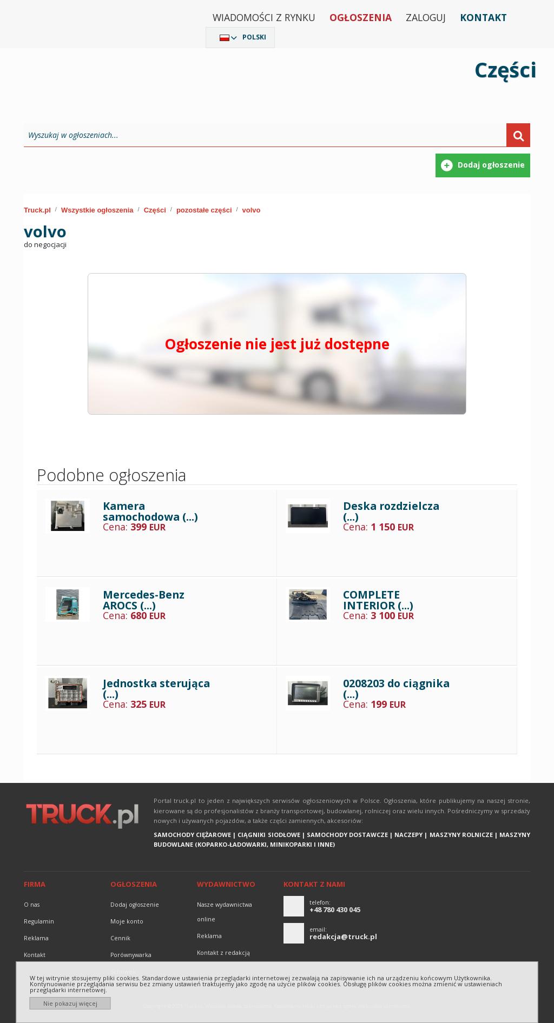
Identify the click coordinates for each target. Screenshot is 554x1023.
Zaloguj (426, 17)
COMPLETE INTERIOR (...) (378, 600)
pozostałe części (204, 210)
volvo (251, 210)
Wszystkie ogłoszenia (97, 210)
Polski (254, 37)
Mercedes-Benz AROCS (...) (143, 600)
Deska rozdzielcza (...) (391, 511)
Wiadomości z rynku (264, 17)
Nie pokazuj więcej (70, 1003)
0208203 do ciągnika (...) (396, 688)
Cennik (120, 938)
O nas (31, 904)
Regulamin (39, 921)
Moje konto (126, 921)
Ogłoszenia (360, 17)
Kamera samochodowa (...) (150, 511)
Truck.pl (37, 210)
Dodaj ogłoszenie (134, 904)
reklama (36, 938)
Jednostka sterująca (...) (156, 688)
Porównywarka (130, 955)
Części (155, 210)
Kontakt (483, 17)
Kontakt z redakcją (223, 952)
